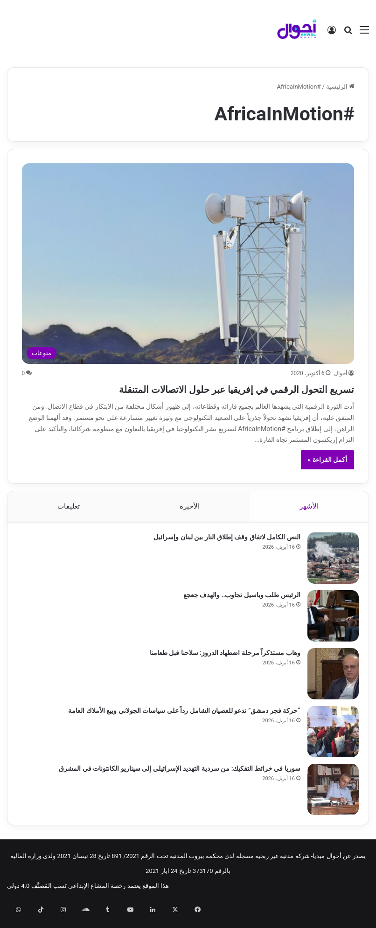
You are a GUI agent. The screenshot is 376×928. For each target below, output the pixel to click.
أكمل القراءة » (328, 476)
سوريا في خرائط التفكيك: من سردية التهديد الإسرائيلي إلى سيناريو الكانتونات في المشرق (175, 789)
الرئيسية (340, 86)
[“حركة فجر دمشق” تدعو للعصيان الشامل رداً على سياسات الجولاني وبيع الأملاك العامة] (329, 752)
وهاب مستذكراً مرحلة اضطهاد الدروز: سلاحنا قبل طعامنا (221, 673)
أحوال (340, 373)
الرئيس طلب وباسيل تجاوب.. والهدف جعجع (237, 616)
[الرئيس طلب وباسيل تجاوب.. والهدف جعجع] (329, 637)
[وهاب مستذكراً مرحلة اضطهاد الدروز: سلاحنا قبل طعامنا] (329, 694)
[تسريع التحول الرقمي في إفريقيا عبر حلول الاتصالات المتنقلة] (188, 263)
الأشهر (309, 523)
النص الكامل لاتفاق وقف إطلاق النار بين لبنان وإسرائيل (222, 558)
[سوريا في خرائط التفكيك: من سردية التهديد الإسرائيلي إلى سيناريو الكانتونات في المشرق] (329, 810)
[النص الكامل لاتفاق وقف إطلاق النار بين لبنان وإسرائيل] (329, 579)
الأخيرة (190, 523)
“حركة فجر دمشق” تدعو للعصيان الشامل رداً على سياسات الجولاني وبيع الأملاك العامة (180, 731)
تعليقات (68, 523)
